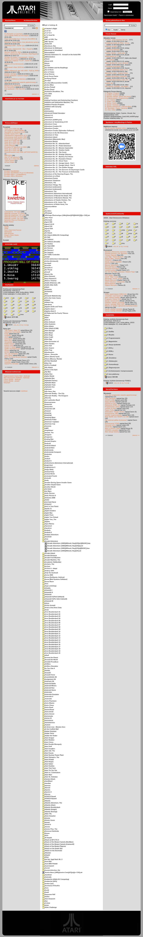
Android (46, 443)
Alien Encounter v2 (50, 341)
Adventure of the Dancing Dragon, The (57, 174)
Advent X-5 (47, 115)
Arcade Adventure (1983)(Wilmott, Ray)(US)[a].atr (64, 546)
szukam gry (109, 83)
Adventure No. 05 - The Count (54, 152)
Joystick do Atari (110, 408)
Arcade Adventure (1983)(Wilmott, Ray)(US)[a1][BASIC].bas (67, 543)
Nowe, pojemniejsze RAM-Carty (116, 294)
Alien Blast (47, 333)
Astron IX (47, 718)
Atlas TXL (47, 814)
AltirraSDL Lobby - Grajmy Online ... (117, 73)
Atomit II (46, 824)
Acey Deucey (48, 74)
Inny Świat (8, 360)
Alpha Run (47, 374)
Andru (45, 456)
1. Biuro (108, 328)
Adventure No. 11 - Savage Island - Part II (58, 165)
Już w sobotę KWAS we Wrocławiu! (16, 35)
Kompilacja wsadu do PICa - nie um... (118, 43)
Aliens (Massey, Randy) (52, 359)
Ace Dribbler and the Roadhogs (55, 67)
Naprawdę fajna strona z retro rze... (117, 80)
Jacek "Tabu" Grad (111, 277)
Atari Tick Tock (49, 768)
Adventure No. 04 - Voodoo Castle (55, 150)
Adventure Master (50, 141)
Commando (8, 338)
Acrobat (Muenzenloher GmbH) (54, 83)
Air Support (47, 252)
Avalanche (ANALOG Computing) (55, 879)
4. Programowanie (112, 338)
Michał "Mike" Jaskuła (112, 258)
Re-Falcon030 (9, 87)
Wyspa (6, 350)
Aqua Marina (48, 524)
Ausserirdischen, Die (51, 870)
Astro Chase (48, 705)
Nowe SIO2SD (110, 402)
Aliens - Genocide (50, 354)
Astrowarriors (48, 722)
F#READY (108, 260)
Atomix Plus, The (49, 829)
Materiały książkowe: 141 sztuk (15, 215)
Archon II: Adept (10, 347)
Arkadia (46, 588)
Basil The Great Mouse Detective (15, 357)
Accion (46, 65)
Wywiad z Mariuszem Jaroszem (116, 252)
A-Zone (46, 903)
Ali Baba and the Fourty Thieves (55, 313)
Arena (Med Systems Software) (54, 579)
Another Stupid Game (51, 484)
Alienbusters (48, 352)
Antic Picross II (49, 495)
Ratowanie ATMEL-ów (112, 405)
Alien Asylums (48, 324)
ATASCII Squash (49, 798)
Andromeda (47, 450)
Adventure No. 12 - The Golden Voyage (57, 167)
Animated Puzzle (49, 476)
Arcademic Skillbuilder (51, 562)
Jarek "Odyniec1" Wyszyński (114, 282)
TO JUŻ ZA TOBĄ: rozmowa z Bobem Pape (120, 272)
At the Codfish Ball (50, 729)
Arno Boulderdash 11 (51, 633)
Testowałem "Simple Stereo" (114, 412)
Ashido (46, 670)
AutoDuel (47, 875)
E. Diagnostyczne (112, 367)
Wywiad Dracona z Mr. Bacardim (116, 253)
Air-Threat (47, 270)
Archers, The (48, 564)
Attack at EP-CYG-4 (50, 840)
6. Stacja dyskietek (112, 344)
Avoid (45, 890)
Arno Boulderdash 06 (51, 623)
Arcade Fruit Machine (51, 557)
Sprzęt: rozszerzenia (112, 301)
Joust (6, 337)
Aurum (46, 868)
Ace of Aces (47, 70)
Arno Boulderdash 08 (51, 627)
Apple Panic (48, 515)
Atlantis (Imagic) (49, 809)
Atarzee (46, 794)
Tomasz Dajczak (110, 255)
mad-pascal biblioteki (112, 50)
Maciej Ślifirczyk (110, 280)
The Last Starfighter (11, 354)
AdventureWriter (49, 206)
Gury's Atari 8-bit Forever (12, 230)
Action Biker (48, 85)
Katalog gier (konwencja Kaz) (13, 289)
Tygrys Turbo (109, 410)
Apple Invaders (49, 511)
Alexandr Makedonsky (51, 296)
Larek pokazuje (9, 145)
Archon (6, 352)
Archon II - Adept (49, 568)
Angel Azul (47, 465)
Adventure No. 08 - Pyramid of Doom (57, 159)
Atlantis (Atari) (48, 805)
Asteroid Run (48, 688)
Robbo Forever (9, 343)
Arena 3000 (47, 575)
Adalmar (46, 96)
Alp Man (46, 372)
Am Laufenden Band (51, 400)
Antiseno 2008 (48, 498)
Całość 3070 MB (11, 317)
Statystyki (7, 382)
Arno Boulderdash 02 (51, 614)
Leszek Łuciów (110, 270)
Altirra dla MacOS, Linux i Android (116, 63)
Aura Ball (47, 861)
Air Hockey (47, 244)
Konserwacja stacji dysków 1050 (15, 137)
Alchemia (47, 289)
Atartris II (47, 792)
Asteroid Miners (49, 685)
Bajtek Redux (8, 222)
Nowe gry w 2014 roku (12, 159)
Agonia (46, 231)
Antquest (46, 504)
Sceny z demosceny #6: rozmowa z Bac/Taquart (20, 54)
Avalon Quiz (48, 883)
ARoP (45, 655)
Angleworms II (48, 467)
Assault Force (48, 675)
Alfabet (46, 300)
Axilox (45, 896)
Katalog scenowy (110, 221)
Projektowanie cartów (112, 407)
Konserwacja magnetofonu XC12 (15, 139)
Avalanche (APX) (49, 881)
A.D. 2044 (47, 94)
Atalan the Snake (49, 735)
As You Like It (48, 668)
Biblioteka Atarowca (10, 179)
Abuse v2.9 (47, 61)
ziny (122, 243)
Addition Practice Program (53, 104)
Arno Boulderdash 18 (51, 649)
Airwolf (46, 272)
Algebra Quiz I (48, 309)
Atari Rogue (47, 761)
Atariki (6, 227)
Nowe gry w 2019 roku (12, 142)
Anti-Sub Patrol (49, 502)
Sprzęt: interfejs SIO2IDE (113, 309)
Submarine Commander (12, 332)
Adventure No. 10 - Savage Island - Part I (58, 163)
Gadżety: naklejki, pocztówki (114, 302)
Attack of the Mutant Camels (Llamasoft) (58, 844)
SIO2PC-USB (109, 400)
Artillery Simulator (50, 666)
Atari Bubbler (48, 740)
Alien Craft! (47, 337)
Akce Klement (48, 276)
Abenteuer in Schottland (52, 50)
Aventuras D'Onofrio (51, 885)
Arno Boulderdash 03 (51, 616)
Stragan (106, 292)
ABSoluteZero (48, 57)
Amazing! (47, 415)
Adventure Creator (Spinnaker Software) (58, 130)
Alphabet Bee (48, 378)
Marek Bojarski (110, 283)
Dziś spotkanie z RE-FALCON (14, 89)
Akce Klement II (49, 278)
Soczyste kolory (110, 425)
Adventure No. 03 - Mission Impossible (57, 148)
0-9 (6, 298)
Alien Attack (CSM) (50, 328)
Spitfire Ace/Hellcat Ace (12, 348)
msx (129, 233)
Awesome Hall (48, 894)
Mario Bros (8, 340)
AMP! (45, 428)
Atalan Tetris (48, 733)
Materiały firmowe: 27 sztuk (13, 217)
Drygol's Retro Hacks (11, 235)
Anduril (46, 458)
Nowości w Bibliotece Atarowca (15, 79)
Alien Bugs (47, 335)
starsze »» (35, 94)
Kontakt (6, 240)
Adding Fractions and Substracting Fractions (60, 100)
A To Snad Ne (48, 35)
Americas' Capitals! (50, 422)
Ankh (45, 480)
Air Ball (46, 237)
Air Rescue (47, 248)
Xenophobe (8, 342)
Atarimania (8, 232)
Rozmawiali (108, 250)
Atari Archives (9, 233)
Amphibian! (47, 430)
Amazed (46, 411)
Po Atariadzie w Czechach (13, 34)
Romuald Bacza (110, 267)
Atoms (46, 833)
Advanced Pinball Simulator (53, 113)
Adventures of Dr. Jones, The (54, 202)
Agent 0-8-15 (48, 224)
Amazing (46, 413)
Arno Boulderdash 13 (51, 638)
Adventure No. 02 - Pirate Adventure (56, 146)
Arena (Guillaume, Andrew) (53, 577)
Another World (48, 487)
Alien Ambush (48, 322)
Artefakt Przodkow (50, 662)
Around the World (50, 659)
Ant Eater (47, 489)
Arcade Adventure (50, 541)
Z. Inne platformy (111, 374)
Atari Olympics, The (50, 757)
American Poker (49, 419)
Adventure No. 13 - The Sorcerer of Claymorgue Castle (63, 170)
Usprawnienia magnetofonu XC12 (16, 135)
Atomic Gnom (48, 820)
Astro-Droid (47, 711)
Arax (45, 539)
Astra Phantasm (49, 701)
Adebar (46, 109)
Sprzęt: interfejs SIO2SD (113, 311)
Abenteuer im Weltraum (52, 48)
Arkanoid (46, 594)
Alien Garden (48, 343)
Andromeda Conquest (51, 452)
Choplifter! (7, 335)
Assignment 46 (49, 679)
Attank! (46, 855)
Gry (109, 30)
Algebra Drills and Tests (52, 306)
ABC (45, 37)
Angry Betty (47, 469)
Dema (123, 30)
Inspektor (7, 362)
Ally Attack (47, 367)
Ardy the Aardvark (50, 573)
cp (136, 223)
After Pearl (47, 218)
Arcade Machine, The (51, 560)
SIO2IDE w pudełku (111, 430)
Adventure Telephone (51, 180)
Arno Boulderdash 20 (51, 653)
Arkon (45, 603)
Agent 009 (47, 222)
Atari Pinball (48, 759)
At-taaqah (47, 837)
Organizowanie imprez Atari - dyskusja (17, 376)
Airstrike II (47, 267)
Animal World (48, 474)
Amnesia (46, 426)
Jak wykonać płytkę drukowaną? (116, 420)
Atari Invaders (48, 749)
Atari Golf (47, 746)
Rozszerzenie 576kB (112, 423)
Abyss (45, 63)
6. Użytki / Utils (110, 101)
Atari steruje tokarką (112, 432)
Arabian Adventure (50, 534)
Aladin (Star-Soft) (49, 285)
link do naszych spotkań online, (115, 128)
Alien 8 (46, 320)
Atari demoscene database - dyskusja (16, 377)
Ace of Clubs (48, 72)
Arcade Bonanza (49, 555)
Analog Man (47, 439)
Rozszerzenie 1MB (111, 413)
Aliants (46, 315)
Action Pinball (48, 87)
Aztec (45, 905)
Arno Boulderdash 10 (51, 631)
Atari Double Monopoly (52, 744)
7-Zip (21, 325)
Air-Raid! (46, 263)
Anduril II (46, 461)
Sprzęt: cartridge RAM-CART (115, 304)
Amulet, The (48, 432)
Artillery (46, 664)
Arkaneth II (47, 592)
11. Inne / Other (110, 110)
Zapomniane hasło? (110, 15)
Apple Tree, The (49, 519)
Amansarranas (48, 402)
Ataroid (46, 787)
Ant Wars (47, 491)
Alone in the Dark (49, 370)
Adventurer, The (49, 191)
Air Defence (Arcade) (51, 241)
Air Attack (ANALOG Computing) (55, 235)
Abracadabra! (48, 52)
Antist (45, 500)
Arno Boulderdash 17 (51, 646)
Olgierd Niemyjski (111, 285)
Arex (45, 583)
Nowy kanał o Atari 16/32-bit (14, 67)
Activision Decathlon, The (53, 91)
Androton (47, 454)
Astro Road (47, 707)
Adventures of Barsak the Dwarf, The (57, 196)
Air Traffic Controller (51, 254)
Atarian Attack (48, 779)
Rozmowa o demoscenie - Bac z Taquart (18, 49)
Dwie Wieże (8, 355)
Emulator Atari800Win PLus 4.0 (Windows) (18, 173)
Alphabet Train (48, 385)
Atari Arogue (48, 738)
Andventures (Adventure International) (57, 463)
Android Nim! (48, 448)
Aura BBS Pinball (49, 863)
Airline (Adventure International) (55, 259)
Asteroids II (47, 696)
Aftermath (47, 220)
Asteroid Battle (49, 683)
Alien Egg (47, 339)
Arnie (45, 610)
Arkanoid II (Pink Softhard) (53, 597)
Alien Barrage (48, 330)
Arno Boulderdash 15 (51, 642)
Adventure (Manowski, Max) (53, 139)
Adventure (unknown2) (51, 189)
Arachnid (46, 537)
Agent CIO (47, 226)
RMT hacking (109, 60)
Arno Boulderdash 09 (51, 629)
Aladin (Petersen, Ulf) (51, 283)
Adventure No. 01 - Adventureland (56, 143)
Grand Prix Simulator (11, 364)
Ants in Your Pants (50, 506)
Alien (45, 317)
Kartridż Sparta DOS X (12, 134)
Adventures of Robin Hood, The (55, 204)
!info (122, 230)
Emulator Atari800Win (11, 171)
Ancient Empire (49, 441)
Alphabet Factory (49, 380)
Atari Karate (47, 753)
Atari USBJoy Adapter (112, 297)
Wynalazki (107, 393)
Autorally (46, 877)
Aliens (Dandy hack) (50, 356)
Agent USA (47, 228)
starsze (36, 165)
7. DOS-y (108, 348)
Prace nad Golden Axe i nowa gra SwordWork (20, 39)
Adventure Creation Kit (51, 126)
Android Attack (49, 445)
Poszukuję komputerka (113, 66)
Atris (45, 835)
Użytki (116, 30)
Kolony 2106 (8, 345)
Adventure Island (49, 137)
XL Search (7, 237)
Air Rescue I (48, 250)
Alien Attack (48, 326)
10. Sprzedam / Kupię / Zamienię (116, 108)
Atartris (46, 790)
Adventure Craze (49, 124)
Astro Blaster (48, 703)
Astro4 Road (48, 709)
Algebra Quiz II (49, 311)
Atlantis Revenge (49, 811)
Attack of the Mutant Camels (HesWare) (57, 842)
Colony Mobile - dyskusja (12, 379)
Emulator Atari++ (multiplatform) (15, 174)
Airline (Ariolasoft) (50, 261)
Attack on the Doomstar (52, 850)
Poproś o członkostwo (126, 15)
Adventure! (47, 117)
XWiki (6, 228)
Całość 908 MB (111, 377)
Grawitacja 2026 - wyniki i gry (14, 45)
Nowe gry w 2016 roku (12, 149)
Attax (45, 857)
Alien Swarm (48, 348)
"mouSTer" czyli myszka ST (114, 296)
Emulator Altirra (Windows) (13, 176)
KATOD (107, 263)
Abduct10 (47, 44)
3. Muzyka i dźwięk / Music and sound (118, 96)
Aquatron (47, 528)
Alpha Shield (48, 376)
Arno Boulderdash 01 (51, 612)
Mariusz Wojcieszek (112, 265)
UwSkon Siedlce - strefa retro (115, 53)
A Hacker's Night (49, 28)
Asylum (46, 725)
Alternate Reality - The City (53, 393)
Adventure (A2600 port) (52, 120)
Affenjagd (47, 213)
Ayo (45, 901)
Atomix (46, 827)
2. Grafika (109, 331)
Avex (45, 888)
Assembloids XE (49, 677)
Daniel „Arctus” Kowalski (113, 262)
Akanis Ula (47, 274)
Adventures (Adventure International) (57, 193)
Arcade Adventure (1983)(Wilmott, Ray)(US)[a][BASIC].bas (67, 548)
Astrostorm (47, 720)
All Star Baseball (49, 361)
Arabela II (47, 532)
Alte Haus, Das (49, 391)
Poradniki (6, 127)
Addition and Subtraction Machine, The (57, 102)
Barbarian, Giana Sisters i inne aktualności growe (21, 42)
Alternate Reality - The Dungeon (55, 396)
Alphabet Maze (49, 382)
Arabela (46, 530)
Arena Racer (48, 581)
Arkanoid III (47, 601)
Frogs (6, 333)
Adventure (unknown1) (51, 187)
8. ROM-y (109, 351)
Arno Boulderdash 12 (51, 636)
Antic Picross (48, 493)
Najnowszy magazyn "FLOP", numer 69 (17, 60)
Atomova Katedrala (50, 831)
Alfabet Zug (47, 302)
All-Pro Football (49, 365)
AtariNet (46, 783)
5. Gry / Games (110, 100)
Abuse (45, 59)
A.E (44, 208)
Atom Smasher (49, 816)
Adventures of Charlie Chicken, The (56, 200)
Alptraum (47, 389)
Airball (46, 257)
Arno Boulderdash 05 (51, 620)
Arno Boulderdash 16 (51, 644)
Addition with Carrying (51, 106)
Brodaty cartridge (10, 74)
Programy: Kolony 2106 (113, 299)
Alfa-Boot (47, 304)
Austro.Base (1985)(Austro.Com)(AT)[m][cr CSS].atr (62, 872)
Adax (45, 98)
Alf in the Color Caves (51, 298)
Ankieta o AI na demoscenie (13, 64)
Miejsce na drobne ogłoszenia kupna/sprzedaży (121, 306)
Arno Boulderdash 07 (51, 625)
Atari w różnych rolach (112, 428)
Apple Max (47, 513)
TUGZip (26, 325)
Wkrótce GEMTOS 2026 (12, 52)
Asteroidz (47, 699)
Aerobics (46, 211)
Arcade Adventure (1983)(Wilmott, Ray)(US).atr (63, 551)
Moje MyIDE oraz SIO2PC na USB (117, 417)
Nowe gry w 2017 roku (12, 144)
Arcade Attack (48, 553)
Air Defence (47, 239)
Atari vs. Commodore (51, 772)
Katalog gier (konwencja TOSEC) (15, 321)
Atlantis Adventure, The (52, 803)
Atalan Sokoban (49, 731)
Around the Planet (50, 657)
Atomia (46, 818)
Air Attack (47, 233)
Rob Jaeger (109, 275)
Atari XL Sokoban (50, 777)
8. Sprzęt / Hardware (112, 105)
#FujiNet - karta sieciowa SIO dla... (117, 40)
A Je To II (46, 33)
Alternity (46, 398)
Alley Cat (46, 363)
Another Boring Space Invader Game (57, 482)
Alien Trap (47, 350)
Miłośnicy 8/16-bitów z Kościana (116, 76)
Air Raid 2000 (48, 246)
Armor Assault (48, 605)
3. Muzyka (109, 335)
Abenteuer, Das (49, 46)
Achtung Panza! (49, 78)
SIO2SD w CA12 (110, 403)
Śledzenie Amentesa (112, 268)
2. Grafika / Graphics (112, 95)
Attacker (46, 853)
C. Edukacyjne (110, 361)
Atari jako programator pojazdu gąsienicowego (20, 82)
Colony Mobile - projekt (11, 381)
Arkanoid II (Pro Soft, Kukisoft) (54, 599)
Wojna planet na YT (111, 56)
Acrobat (46, 80)
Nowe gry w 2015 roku (12, 150)
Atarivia (46, 785)
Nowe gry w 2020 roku (12, 140)
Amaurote (47, 404)
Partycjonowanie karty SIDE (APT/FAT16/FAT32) (21, 152)
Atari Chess (47, 742)
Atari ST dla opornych (11, 157)
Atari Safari (47, 764)
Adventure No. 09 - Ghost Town (55, 161)
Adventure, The (49, 182)
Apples (46, 521)
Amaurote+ (47, 406)
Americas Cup (48, 424)
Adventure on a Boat (51, 176)
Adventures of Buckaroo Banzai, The (57, 198)
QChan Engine (9, 162)
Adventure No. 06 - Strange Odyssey (56, 154)
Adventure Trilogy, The (51, 185)
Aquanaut (47, 526)
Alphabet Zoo (48, 387)
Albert (45, 287)
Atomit (46, 822)
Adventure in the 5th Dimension (55, 133)
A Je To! (46, 31)
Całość (9, 325)
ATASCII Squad (49, 796)
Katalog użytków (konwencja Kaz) (116, 319)
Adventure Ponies (50, 178)
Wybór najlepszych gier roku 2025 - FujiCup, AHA (21, 70)
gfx (136, 227)
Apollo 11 (47, 508)
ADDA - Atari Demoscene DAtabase (116, 218)
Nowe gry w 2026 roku (12, 129)
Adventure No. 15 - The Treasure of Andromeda (60, 172)
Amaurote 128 (48, 408)
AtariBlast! (47, 781)
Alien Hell (47, 346)
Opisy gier (7, 328)
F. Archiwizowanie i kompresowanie (118, 371)
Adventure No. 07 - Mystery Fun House (57, 156)
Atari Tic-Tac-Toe (49, 770)
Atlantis (46, 801)
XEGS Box (108, 427)
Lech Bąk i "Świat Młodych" (114, 257)
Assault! (46, 673)
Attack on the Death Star (52, 848)
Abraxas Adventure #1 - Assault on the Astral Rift (61, 54)
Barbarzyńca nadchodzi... (13, 85)
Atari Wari (47, 775)
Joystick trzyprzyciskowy (113, 415)
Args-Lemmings (49, 586)
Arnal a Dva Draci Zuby (52, 607)
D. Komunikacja (111, 364)
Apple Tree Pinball (50, 517)
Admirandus (48, 111)
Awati (45, 892)
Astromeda (47, 716)
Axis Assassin (48, 899)
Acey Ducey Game (50, 76)
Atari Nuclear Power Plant (53, 755)
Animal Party (48, 472)
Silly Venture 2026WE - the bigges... (117, 86)
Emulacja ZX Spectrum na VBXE (15, 147)
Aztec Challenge (49, 907)
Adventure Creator (50, 128)
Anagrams (47, 437)
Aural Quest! (48, 866)
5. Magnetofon (110, 341)
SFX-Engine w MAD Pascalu (14, 130)
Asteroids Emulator (50, 694)
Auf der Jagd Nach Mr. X (52, 859)
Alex (45, 294)
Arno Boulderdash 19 (51, 651)
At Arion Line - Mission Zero (53, 727)
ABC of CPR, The (49, 39)
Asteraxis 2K (48, 681)
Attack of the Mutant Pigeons (54, 846)
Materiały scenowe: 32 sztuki (14, 213)
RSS (35, 28)
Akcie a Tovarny (49, 280)
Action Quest (48, 89)
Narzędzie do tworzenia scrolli (14, 132)
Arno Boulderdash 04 (51, 618)
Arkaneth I (47, 590)
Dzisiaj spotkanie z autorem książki (16, 75)
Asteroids (47, 692)
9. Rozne (108, 354)
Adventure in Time (50, 135)
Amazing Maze (48, 417)
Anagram (46, 435)
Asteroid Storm (49, 690)
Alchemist (47, 291)
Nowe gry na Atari (111, 46)
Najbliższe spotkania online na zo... (117, 70)
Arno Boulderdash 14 (51, 640)
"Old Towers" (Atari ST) (12, 330)
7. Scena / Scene (111, 103)
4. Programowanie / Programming (116, 98)
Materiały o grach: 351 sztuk (14, 218)
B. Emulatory (110, 358)
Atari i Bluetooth (110, 398)
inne (21, 314)
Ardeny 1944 (48, 570)
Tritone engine (9, 160)
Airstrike (46, 265)
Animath (46, 478)
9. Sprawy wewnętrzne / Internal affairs (118, 106)
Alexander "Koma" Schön (113, 278)
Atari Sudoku (48, 766)
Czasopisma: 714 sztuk (12, 212)
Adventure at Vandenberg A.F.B (55, 122)
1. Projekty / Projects (112, 93)
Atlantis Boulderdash (51, 807)
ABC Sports (47, 41)
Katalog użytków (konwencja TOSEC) (117, 381)
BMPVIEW (8, 155)
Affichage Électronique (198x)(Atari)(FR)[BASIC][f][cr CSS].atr (66, 215)
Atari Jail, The (48, 751)
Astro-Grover (48, 714)
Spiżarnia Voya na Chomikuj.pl (14, 220)
